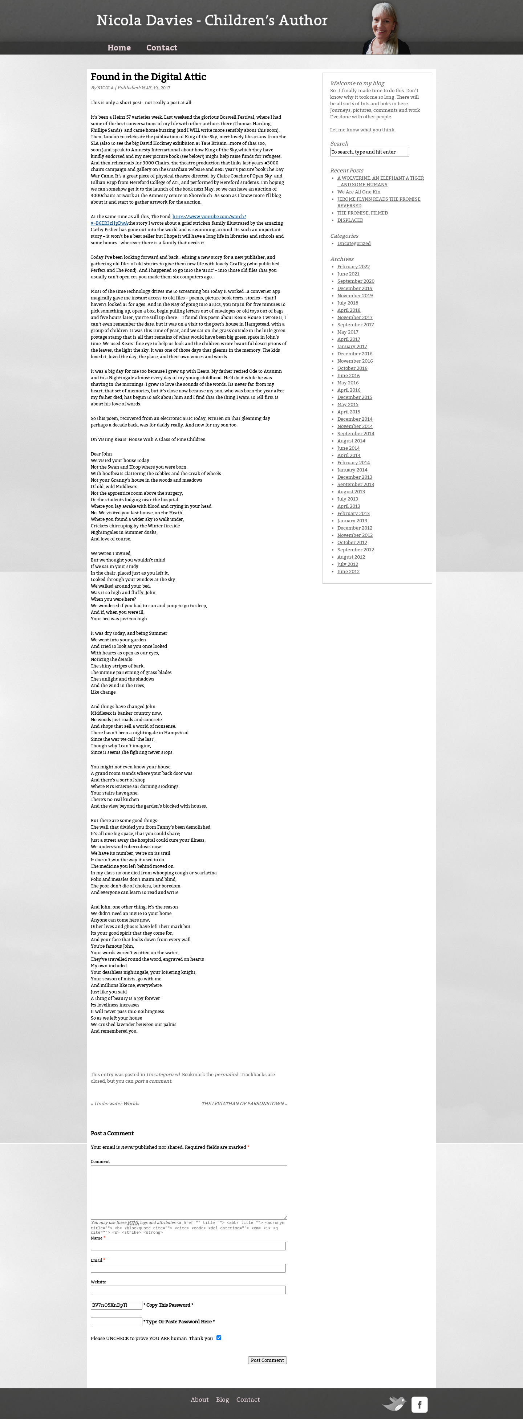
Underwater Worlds (115, 1103)
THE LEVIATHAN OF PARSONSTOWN (244, 1103)
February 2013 (353, 513)
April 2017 (348, 339)
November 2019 (355, 295)
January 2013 (352, 520)
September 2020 (355, 281)
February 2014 (353, 462)
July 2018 (347, 303)
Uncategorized (163, 1074)
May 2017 (347, 332)
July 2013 (347, 499)
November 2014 (355, 426)
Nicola (105, 88)
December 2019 (355, 288)
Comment (100, 1161)
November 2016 (355, 361)
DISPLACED (350, 220)
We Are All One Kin (359, 192)
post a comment (153, 1081)
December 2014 (355, 419)
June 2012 (348, 571)
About (200, 1401)
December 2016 (355, 353)
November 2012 (355, 535)
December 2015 (354, 397)
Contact (162, 47)
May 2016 (348, 382)
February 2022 (353, 266)
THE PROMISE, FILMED (362, 213)
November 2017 (355, 317)
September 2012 (355, 549)
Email (96, 1262)
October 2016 (352, 368)
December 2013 (354, 477)
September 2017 (355, 324)
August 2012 (351, 557)
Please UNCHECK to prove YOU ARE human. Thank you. (153, 1340)
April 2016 (349, 390)
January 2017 (352, 346)
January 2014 (352, 470)
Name (96, 1240)
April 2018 (349, 310)
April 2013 (348, 506)
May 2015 (347, 404)
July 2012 (347, 564)
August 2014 (351, 441)
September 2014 (355, 433)
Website (98, 1284)
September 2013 (355, 484)
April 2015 (348, 412)
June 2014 (348, 448)
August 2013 (351, 491)
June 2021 (348, 274)
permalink (227, 1074)
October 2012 (352, 542)
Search (339, 143)
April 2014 (349, 455)
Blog (222, 1401)
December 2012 (354, 528)
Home (119, 47)
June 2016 (348, 375)
